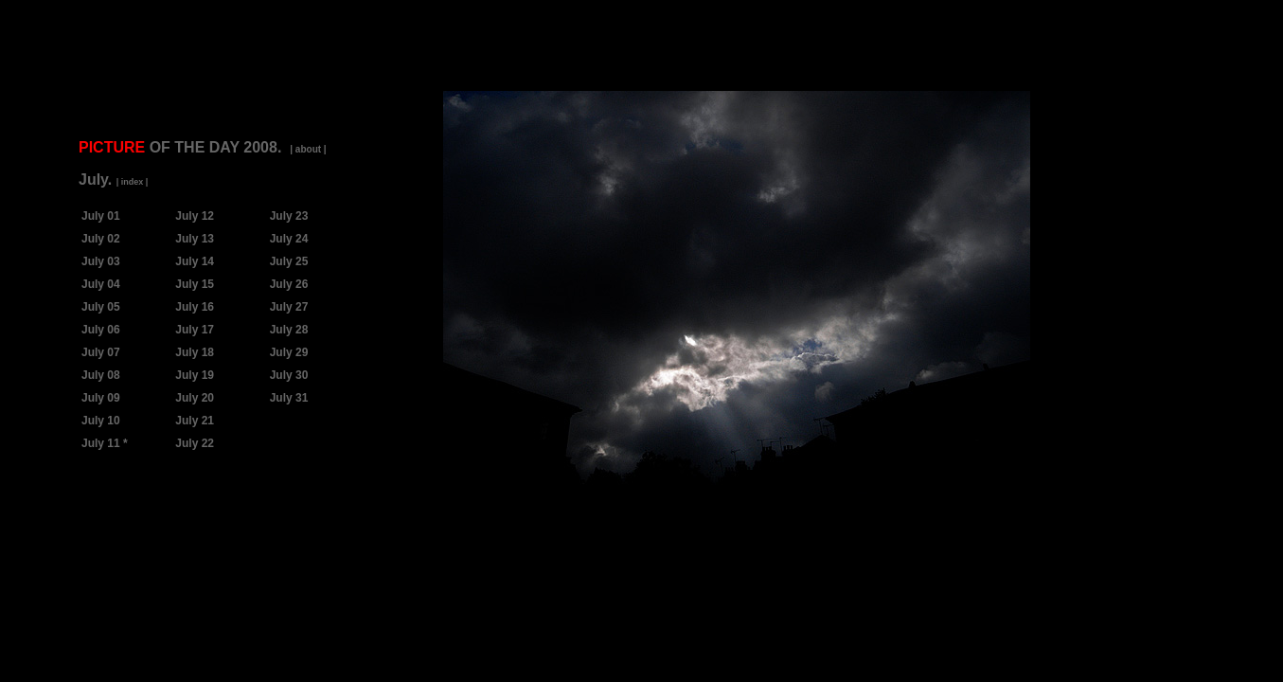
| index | (132, 182)
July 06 (100, 329)
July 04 (100, 284)
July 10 (100, 420)
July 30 (289, 375)
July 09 (100, 397)
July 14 (194, 261)
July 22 (194, 443)
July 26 (289, 284)
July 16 (194, 307)
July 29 (289, 352)
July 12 (194, 216)
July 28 (289, 329)
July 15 (194, 284)
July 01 (100, 216)
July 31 (289, 397)
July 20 (194, 397)
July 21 (194, 420)
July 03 (100, 261)
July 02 (100, 238)
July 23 (289, 216)
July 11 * (104, 443)
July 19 (194, 375)
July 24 (289, 238)
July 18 (194, 352)
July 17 (194, 329)
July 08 (100, 375)
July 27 (289, 307)
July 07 (100, 352)
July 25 (289, 261)
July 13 (194, 238)
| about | (308, 149)
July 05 (100, 307)
